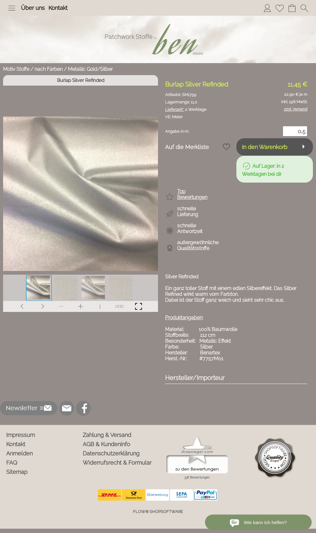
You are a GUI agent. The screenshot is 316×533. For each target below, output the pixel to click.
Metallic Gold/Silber (90, 69)
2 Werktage (185, 109)
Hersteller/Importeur (195, 378)
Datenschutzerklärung (111, 453)
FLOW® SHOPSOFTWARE (158, 511)
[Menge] (295, 131)
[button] (11, 8)
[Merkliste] (279, 8)
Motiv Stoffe (16, 69)
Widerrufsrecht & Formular (117, 462)
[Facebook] (83, 408)
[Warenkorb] (292, 8)
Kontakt (58, 8)
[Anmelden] (267, 8)
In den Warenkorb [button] (264, 147)
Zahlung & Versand (107, 435)
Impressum (20, 435)
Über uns (33, 8)
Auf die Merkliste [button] (187, 147)
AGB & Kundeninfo (106, 444)
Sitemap (16, 472)
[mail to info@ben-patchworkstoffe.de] (66, 408)
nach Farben (49, 69)
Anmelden (19, 453)
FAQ (11, 462)
